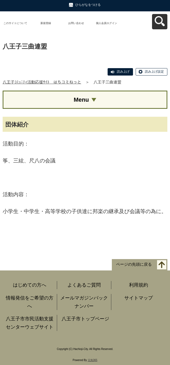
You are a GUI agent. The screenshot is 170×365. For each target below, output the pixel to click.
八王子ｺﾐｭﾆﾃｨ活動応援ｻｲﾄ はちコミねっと (42, 82)
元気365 (93, 360)
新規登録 (45, 23)
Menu (81, 99)
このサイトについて (15, 23)
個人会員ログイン (106, 23)
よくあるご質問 (84, 285)
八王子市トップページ (85, 318)
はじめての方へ (29, 285)
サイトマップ (138, 298)
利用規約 (138, 285)
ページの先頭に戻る (134, 264)
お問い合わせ (76, 23)
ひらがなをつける (88, 5)
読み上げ (123, 71)
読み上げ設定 (154, 71)
